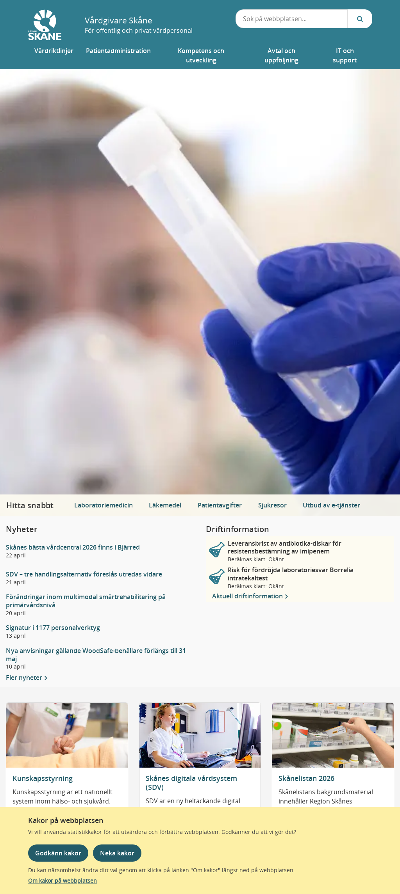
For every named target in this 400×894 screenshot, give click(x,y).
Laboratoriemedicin (103, 505)
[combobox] (292, 18)
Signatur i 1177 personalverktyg (53, 628)
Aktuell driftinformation (248, 596)
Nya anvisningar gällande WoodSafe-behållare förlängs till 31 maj (96, 655)
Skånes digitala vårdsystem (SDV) (191, 782)
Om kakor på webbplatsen (62, 880)
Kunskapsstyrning (42, 778)
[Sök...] (360, 18)
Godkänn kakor (58, 853)
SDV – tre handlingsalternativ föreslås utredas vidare (84, 574)
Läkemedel (165, 505)
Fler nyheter (25, 678)
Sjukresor (272, 505)
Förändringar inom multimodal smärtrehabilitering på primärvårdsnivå (86, 601)
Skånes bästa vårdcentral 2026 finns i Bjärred (73, 547)
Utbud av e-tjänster (331, 505)
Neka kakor (117, 853)
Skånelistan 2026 (306, 778)
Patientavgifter (220, 505)
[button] (54, 55)
